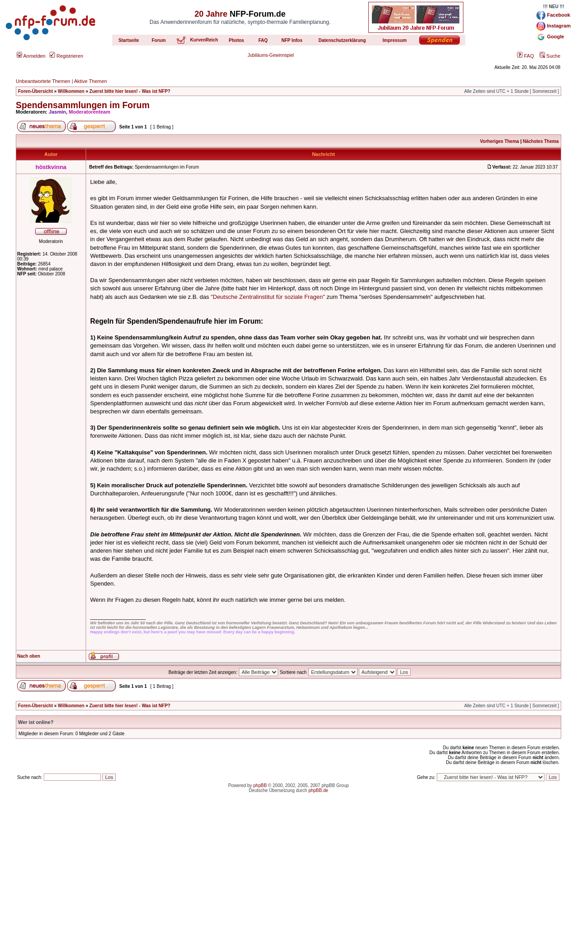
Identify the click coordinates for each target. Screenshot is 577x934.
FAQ (525, 56)
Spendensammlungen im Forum (83, 105)
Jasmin (57, 111)
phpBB (260, 785)
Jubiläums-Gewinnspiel (270, 55)
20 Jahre (210, 13)
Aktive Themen (90, 81)
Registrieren (66, 56)
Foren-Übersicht (35, 91)
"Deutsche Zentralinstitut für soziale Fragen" (268, 296)
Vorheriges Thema (499, 141)
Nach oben (28, 656)
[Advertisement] (288, 871)
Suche (550, 56)
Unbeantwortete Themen (43, 81)
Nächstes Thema (541, 141)
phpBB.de (318, 790)
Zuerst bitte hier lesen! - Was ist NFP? (129, 91)
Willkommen (71, 91)
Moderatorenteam (89, 111)
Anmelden (31, 56)
